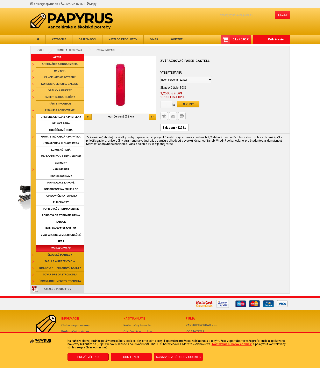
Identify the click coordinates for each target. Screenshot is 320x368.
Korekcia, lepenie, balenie (59, 83)
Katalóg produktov (123, 39)
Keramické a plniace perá (61, 143)
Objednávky (87, 39)
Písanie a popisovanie (69, 50)
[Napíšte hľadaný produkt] (244, 15)
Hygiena (59, 70)
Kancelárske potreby (60, 77)
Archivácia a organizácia (60, 64)
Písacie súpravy (61, 176)
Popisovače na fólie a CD (60, 189)
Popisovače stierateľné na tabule (61, 218)
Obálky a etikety (60, 90)
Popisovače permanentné (61, 208)
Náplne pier (61, 169)
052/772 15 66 (73, 4)
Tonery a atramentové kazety (59, 268)
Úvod (40, 50)
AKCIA (57, 57)
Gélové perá (61, 123)
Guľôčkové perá (61, 130)
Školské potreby (60, 254)
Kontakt (176, 39)
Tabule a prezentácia (60, 261)
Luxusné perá (61, 149)
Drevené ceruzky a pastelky (61, 116)
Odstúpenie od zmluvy (137, 331)
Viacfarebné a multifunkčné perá (61, 238)
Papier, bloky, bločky (59, 97)
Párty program (60, 103)
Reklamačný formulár (137, 325)
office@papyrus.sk (46, 4)
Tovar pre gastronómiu (60, 274)
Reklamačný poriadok (75, 331)
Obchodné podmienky (75, 325)
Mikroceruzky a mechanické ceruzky (61, 159)
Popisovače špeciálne (60, 228)
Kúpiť (188, 104)
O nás (154, 39)
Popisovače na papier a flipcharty (61, 199)
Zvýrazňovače (105, 50)
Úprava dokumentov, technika (60, 281)
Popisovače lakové (60, 182)
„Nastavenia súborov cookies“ (231, 344)
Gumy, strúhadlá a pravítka (61, 136)
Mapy (93, 4)
